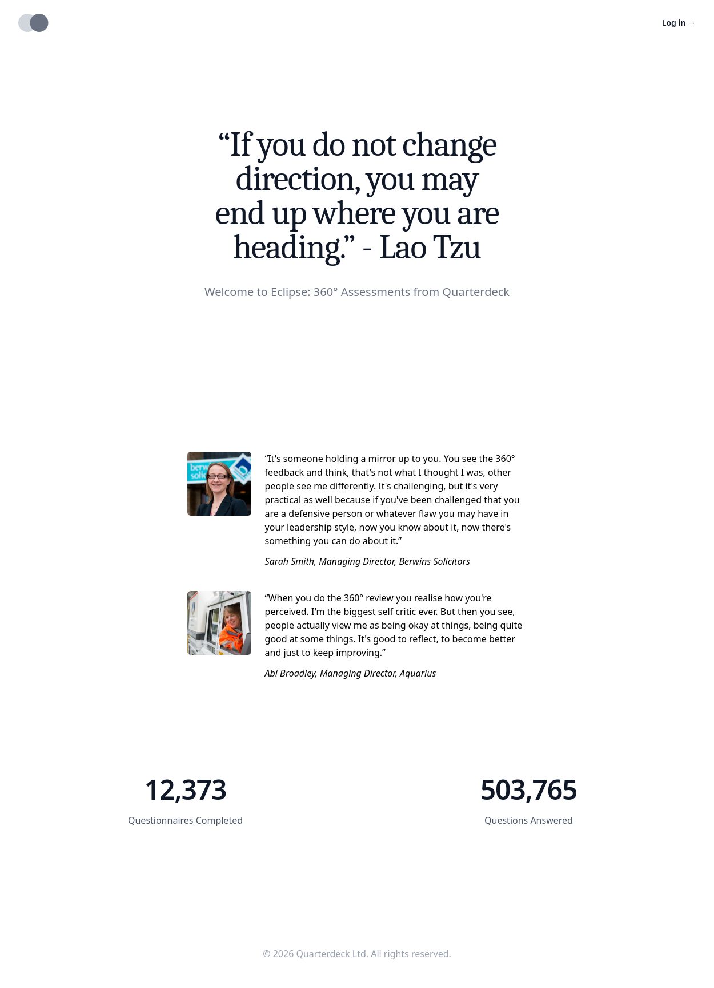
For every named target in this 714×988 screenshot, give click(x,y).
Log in (679, 22)
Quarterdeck (476, 291)
